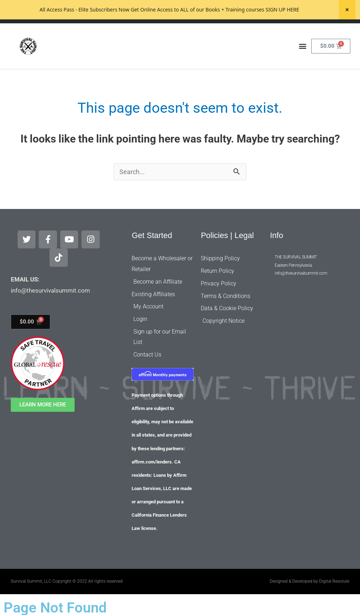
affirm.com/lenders (152, 455)
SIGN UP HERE (282, 9)
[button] (302, 65)
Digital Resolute (334, 575)
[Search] (244, 33)
